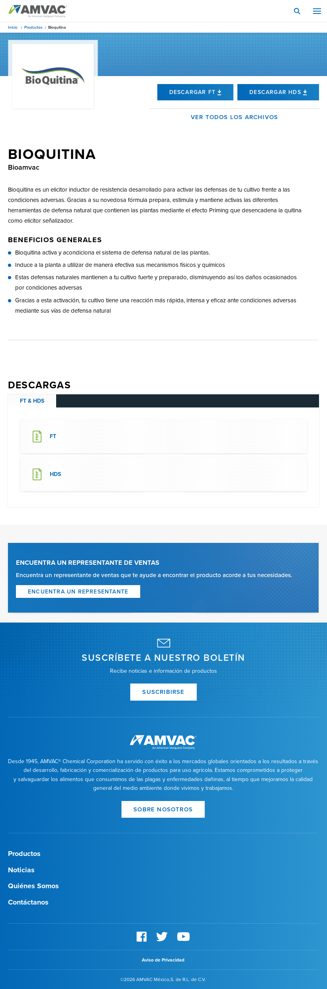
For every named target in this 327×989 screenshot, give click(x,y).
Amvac (38, 11)
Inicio (13, 27)
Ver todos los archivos (234, 117)
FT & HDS (32, 401)
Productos (33, 27)
